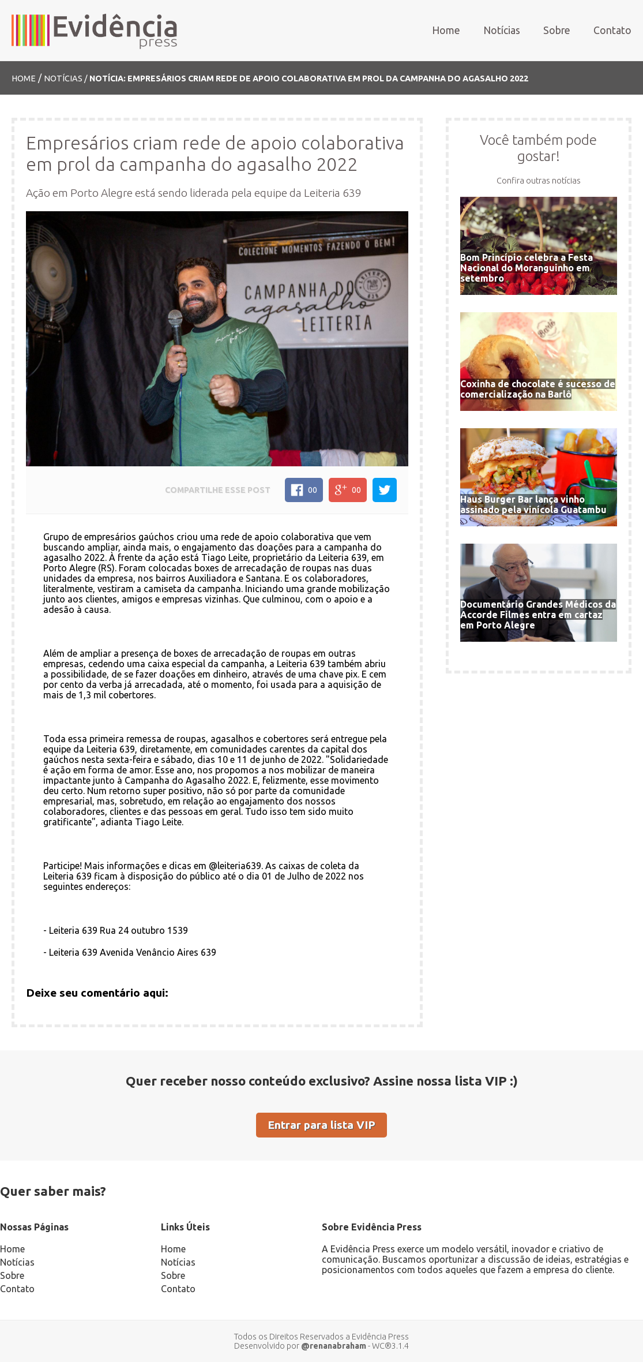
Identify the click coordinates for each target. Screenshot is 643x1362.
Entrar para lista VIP (321, 1124)
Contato (612, 30)
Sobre (556, 30)
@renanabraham (333, 1345)
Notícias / (66, 78)
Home (446, 30)
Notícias (501, 30)
